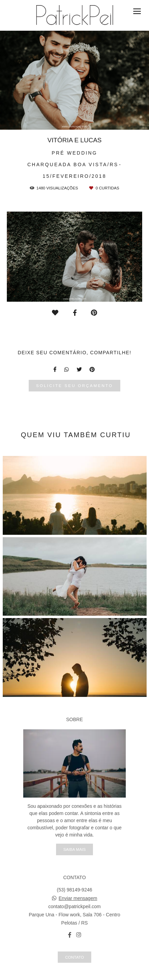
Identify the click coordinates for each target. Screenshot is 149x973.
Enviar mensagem (78, 898)
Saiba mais (74, 849)
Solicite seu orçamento (74, 385)
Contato (74, 957)
